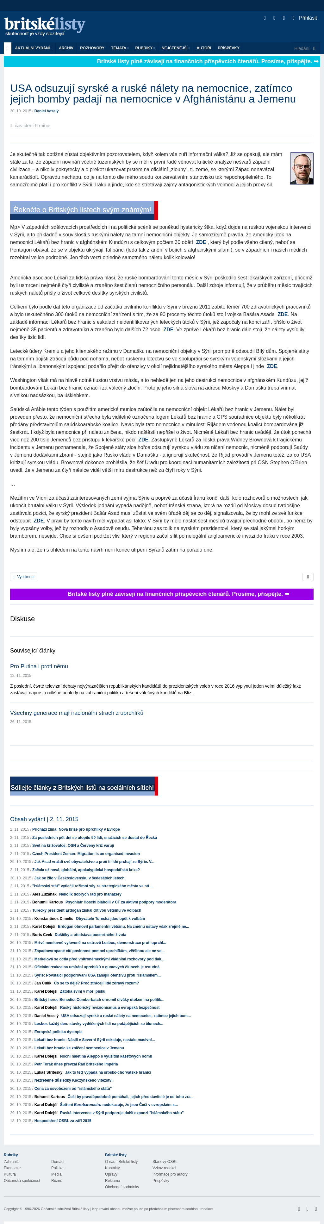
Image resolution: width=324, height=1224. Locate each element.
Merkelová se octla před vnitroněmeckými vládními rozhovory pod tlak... (99, 959)
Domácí (57, 1161)
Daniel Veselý (46, 111)
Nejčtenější (176, 48)
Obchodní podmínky (122, 1187)
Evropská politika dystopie (58, 1032)
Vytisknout (23, 577)
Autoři (203, 48)
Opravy (111, 1174)
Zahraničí (12, 1161)
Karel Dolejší (43, 926)
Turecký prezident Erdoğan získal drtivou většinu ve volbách (86, 910)
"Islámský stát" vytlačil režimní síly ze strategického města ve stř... (92, 886)
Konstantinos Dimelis (53, 918)
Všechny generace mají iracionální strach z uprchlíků (76, 713)
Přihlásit (305, 18)
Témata (120, 48)
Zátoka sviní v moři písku (82, 991)
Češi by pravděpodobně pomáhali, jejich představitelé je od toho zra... (131, 1097)
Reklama (112, 1180)
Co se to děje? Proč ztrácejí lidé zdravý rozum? (96, 983)
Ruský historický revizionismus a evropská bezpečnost (110, 1007)
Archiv (66, 48)
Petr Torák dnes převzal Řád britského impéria (76, 1064)
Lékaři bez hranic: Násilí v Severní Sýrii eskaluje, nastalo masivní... (94, 1040)
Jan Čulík (42, 983)
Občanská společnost (22, 1180)
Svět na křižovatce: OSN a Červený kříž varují (73, 845)
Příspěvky (229, 48)
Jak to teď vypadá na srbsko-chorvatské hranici (108, 1072)
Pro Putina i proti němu (39, 666)
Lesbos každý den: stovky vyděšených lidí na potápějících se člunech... (98, 1023)
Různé (56, 1180)
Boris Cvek (42, 935)
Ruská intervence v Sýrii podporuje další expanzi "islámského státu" (122, 1113)
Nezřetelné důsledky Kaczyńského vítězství (73, 1080)
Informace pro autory (170, 1174)
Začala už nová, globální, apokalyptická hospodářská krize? (86, 870)
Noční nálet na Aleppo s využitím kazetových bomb (106, 1056)
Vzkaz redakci (164, 1168)
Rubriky (145, 48)
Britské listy (48, 27)
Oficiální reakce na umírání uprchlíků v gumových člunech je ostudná (96, 967)
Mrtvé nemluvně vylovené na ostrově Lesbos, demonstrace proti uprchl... (100, 942)
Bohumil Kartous (47, 902)
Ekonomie (12, 1168)
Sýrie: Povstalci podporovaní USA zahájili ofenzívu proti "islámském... (97, 975)
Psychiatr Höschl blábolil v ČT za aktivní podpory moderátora (120, 902)
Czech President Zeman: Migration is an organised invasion (86, 854)
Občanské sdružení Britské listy (65, 1209)
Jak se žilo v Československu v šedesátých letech (79, 878)
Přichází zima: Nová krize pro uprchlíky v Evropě (76, 829)
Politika (57, 1168)
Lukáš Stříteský (48, 1072)
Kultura (10, 1174)
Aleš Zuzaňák (44, 894)
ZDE (201, 242)
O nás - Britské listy (121, 1161)
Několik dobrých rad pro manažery (90, 894)
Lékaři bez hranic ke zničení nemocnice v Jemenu (79, 1048)
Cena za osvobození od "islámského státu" (73, 1088)
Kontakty (112, 1168)
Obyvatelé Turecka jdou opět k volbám (110, 918)
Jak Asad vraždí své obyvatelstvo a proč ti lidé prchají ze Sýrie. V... (94, 861)
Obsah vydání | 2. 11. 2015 (44, 819)
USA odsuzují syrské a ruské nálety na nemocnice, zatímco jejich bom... (126, 1016)
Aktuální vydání (33, 48)
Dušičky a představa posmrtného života (90, 935)
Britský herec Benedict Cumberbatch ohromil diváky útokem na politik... (99, 999)
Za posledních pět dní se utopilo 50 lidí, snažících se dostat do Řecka (94, 837)
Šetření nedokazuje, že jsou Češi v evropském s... (119, 1104)
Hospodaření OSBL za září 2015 (62, 1121)
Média (56, 1174)
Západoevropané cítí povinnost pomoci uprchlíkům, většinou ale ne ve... (99, 951)
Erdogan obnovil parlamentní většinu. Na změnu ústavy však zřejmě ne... (123, 926)
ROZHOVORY (92, 48)
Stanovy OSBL (165, 1161)
